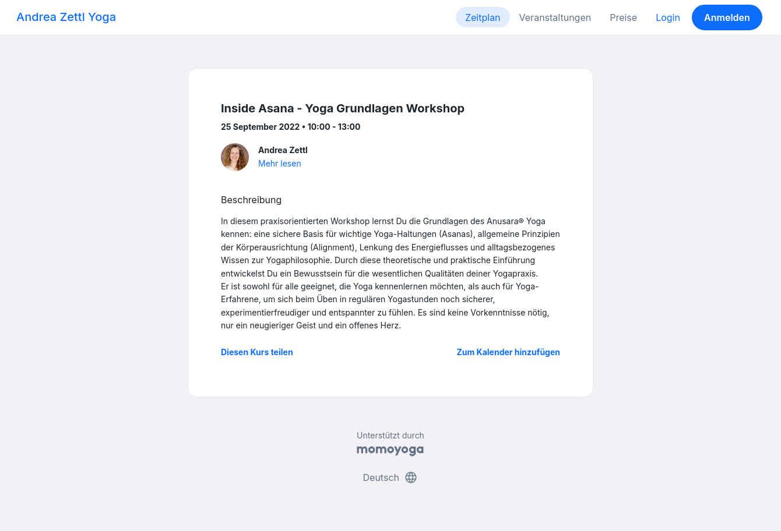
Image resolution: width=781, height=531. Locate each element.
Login (668, 17)
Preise (623, 17)
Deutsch (390, 477)
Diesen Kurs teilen (257, 352)
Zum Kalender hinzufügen (508, 352)
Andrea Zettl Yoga (66, 17)
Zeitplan (483, 17)
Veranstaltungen (555, 17)
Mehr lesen (279, 163)
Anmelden (727, 17)
